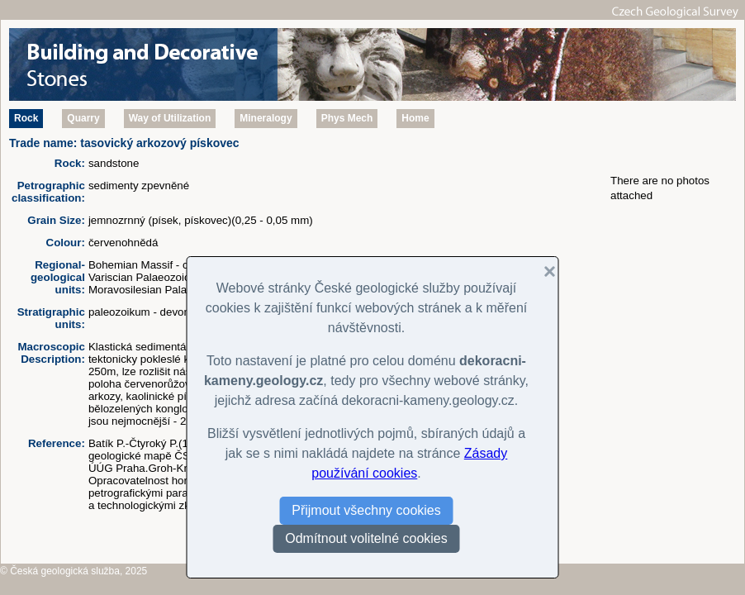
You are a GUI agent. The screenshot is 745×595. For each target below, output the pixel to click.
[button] (543, 271)
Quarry (83, 118)
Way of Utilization (170, 118)
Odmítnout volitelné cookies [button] (366, 538)
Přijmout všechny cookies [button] (366, 510)
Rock (26, 118)
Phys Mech (347, 118)
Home (415, 118)
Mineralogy (266, 118)
